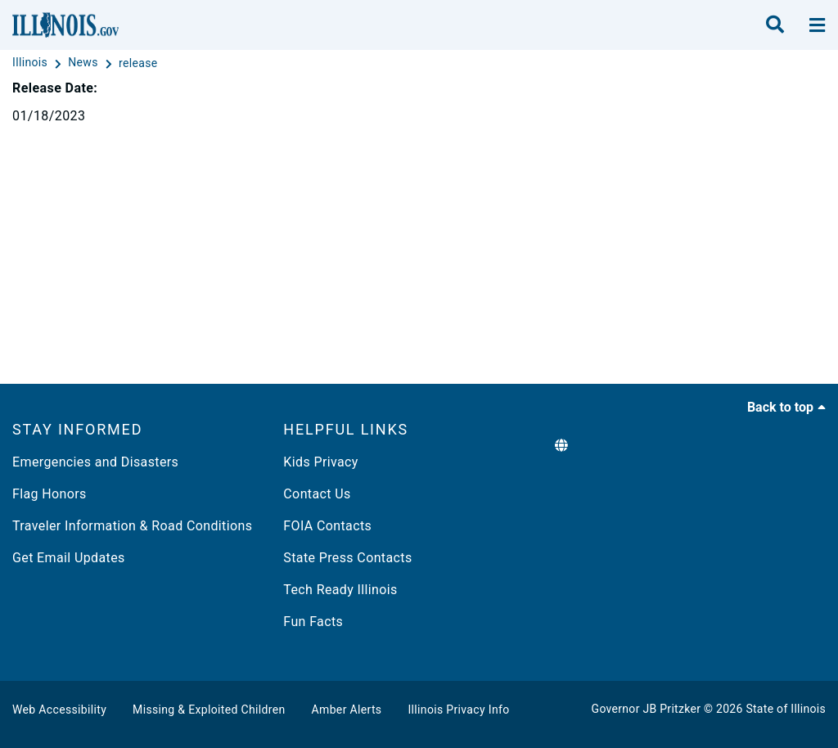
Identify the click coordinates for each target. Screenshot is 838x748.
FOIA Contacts (327, 526)
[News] (84, 63)
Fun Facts (313, 621)
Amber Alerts (347, 709)
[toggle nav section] (817, 25)
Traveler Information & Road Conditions (132, 526)
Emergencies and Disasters (95, 462)
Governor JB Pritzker (646, 708)
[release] (138, 63)
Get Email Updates (68, 558)
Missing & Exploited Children (209, 709)
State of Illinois (786, 708)
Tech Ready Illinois (340, 589)
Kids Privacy (320, 462)
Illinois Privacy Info (458, 709)
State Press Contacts (347, 558)
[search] (775, 25)
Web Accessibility (59, 709)
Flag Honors (49, 494)
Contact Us (316, 494)
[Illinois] (31, 63)
